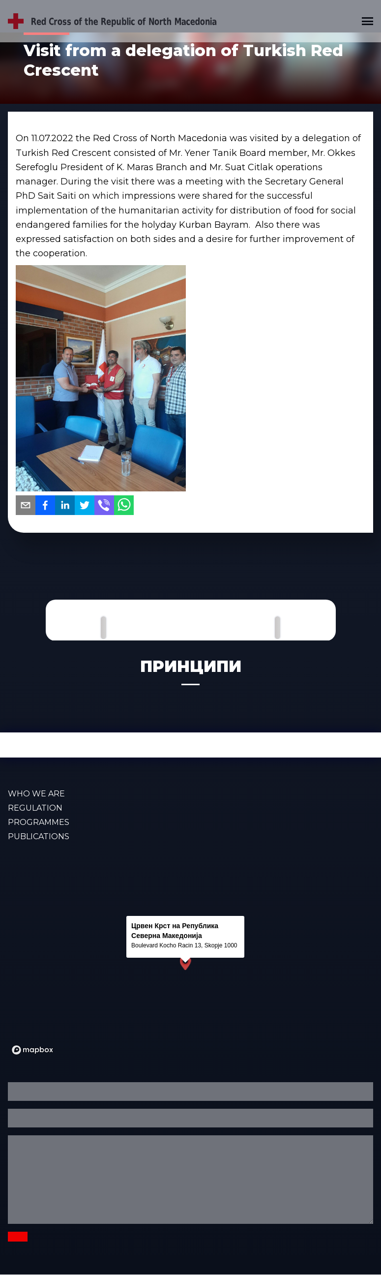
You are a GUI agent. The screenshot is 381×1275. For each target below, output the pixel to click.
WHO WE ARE (36, 793)
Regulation (35, 808)
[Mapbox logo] (32, 1050)
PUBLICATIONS (38, 836)
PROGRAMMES (38, 822)
